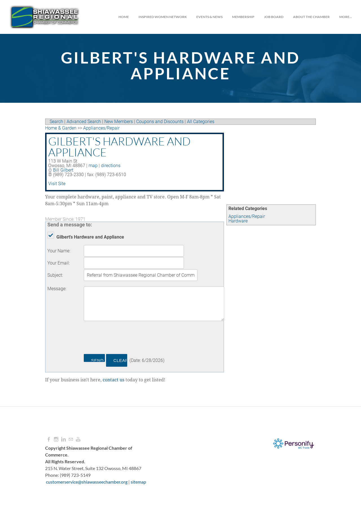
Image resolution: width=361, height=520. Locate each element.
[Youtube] (78, 439)
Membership (243, 17)
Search (56, 121)
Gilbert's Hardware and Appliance (119, 146)
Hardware (238, 221)
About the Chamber (311, 17)
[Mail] (71, 439)
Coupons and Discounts (160, 121)
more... (345, 17)
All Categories (200, 121)
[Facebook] (49, 439)
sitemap (138, 481)
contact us (113, 380)
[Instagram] (56, 439)
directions (110, 165)
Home (123, 17)
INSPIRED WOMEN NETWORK (162, 17)
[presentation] (127, 338)
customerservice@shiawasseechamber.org (86, 481)
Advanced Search (84, 121)
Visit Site (56, 183)
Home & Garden (60, 128)
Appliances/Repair (246, 216)
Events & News (209, 17)
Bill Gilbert (63, 170)
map (93, 165)
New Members (118, 121)
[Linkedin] (63, 439)
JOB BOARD (273, 17)
